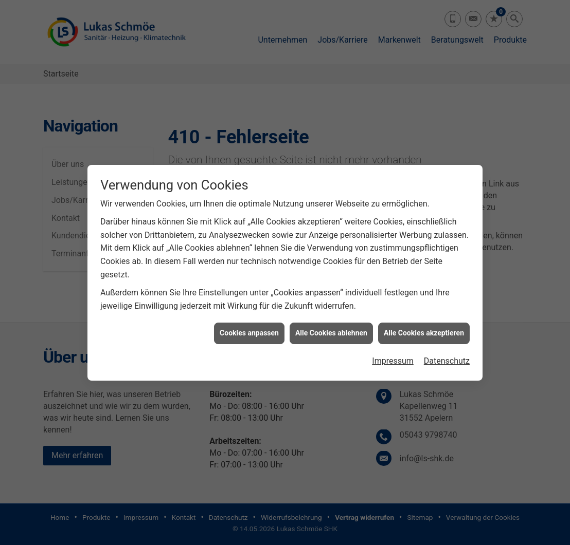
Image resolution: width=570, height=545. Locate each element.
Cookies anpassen (249, 331)
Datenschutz (447, 359)
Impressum (393, 359)
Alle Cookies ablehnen (331, 331)
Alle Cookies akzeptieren (424, 331)
